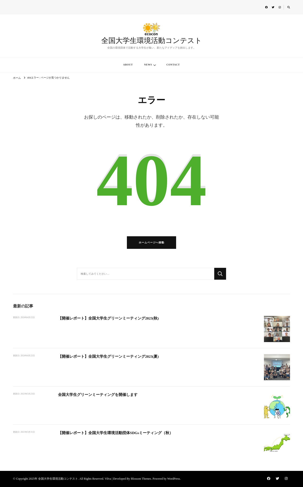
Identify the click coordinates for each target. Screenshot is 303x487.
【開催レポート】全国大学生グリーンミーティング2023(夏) (108, 356)
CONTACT (173, 64)
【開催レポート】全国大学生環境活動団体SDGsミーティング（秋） (115, 433)
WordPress (173, 478)
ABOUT (128, 64)
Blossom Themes (141, 478)
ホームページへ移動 (151, 242)
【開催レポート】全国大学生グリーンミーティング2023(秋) (108, 318)
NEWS (148, 64)
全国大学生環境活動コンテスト (151, 41)
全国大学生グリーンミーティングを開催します (98, 395)
